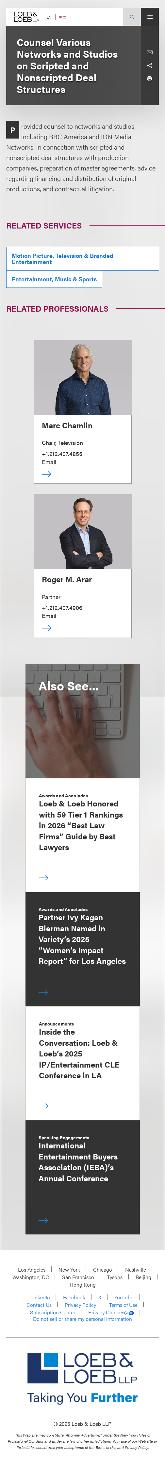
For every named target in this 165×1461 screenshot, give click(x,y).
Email (49, 462)
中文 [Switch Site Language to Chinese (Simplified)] (62, 17)
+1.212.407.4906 (62, 607)
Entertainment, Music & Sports (54, 279)
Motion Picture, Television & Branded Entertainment (62, 258)
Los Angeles (31, 1269)
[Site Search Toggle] (132, 17)
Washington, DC (30, 1277)
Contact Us (39, 1304)
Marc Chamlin (67, 425)
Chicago (102, 1269)
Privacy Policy (80, 1304)
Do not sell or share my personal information (82, 1319)
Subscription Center (52, 1312)
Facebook (74, 1297)
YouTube (123, 1297)
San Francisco (78, 1277)
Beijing (143, 1277)
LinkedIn (40, 1297)
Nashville (135, 1269)
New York (69, 1269)
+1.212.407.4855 (62, 454)
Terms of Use (123, 1304)
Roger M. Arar (67, 578)
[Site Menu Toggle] (150, 17)
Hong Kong (83, 1284)
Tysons (115, 1277)
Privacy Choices (111, 1312)
